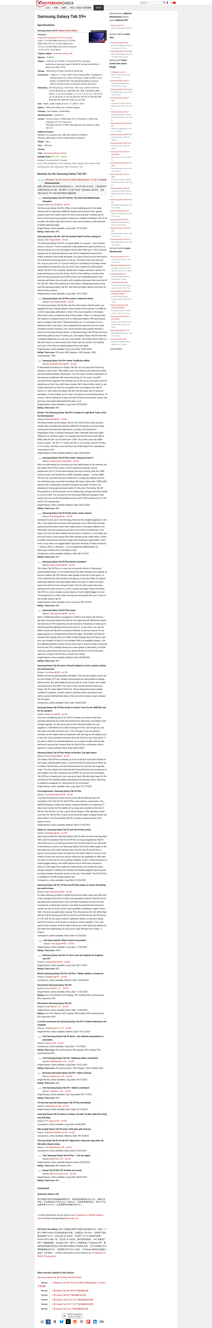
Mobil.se (54, 1159)
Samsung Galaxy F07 (118, 274)
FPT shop (49, 1121)
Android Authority (58, 461)
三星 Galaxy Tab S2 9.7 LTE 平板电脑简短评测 (72, 1304)
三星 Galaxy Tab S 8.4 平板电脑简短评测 (70, 1309)
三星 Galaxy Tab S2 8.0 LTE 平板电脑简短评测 (72, 1299)
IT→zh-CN (63, 988)
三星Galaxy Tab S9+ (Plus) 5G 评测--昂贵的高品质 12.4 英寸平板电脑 (75, 180)
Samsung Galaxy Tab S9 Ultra (121, 51)
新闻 (64, 8)
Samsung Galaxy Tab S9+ (48, 1277)
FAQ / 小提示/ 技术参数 (80, 8)
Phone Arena (55, 565)
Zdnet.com (50, 714)
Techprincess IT (52, 1028)
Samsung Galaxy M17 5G (120, 330)
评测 (56, 8)
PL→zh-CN (69, 1061)
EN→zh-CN (64, 204)
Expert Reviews (52, 892)
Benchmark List (71, 1218)
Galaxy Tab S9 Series (68, 31)
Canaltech (49, 977)
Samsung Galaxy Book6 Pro (121, 265)
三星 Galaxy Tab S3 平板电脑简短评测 (69, 1295)
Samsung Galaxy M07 (119, 339)
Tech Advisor (55, 613)
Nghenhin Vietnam (53, 1132)
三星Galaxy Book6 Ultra (119, 282)
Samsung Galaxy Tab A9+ (120, 211)
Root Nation (55, 302)
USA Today (50, 240)
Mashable (49, 419)
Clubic (47, 1043)
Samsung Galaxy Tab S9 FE (121, 239)
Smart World (50, 988)
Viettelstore (50, 1106)
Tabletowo (54, 1076)
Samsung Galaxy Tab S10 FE (121, 143)
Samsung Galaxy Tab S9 (119, 43)
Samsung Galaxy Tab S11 (120, 112)
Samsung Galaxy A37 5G (120, 257)
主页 (47, 8)
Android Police (56, 364)
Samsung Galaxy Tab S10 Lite (121, 89)
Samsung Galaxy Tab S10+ (120, 188)
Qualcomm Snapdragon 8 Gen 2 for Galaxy (55, 38)
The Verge (54, 516)
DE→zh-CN (69, 943)
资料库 (99, 8)
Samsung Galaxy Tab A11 (120, 81)
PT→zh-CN (62, 977)
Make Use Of (50, 204)
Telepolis (54, 1091)
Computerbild (51, 962)
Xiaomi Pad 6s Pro (117, 25)
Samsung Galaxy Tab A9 (119, 219)
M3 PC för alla (56, 1174)
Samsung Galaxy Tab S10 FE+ (121, 134)
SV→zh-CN (65, 1159)
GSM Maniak (55, 1061)
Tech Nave (49, 672)
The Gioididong (52, 1147)
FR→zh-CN (58, 1043)
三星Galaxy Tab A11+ (118, 72)
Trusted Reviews (52, 794)
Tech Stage (56, 943)
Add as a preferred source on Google (72, 1316)
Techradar (49, 833)
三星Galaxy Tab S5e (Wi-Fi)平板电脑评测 (70, 1290)
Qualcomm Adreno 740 (63, 53)
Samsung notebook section (55, 153)
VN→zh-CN (63, 1106)
